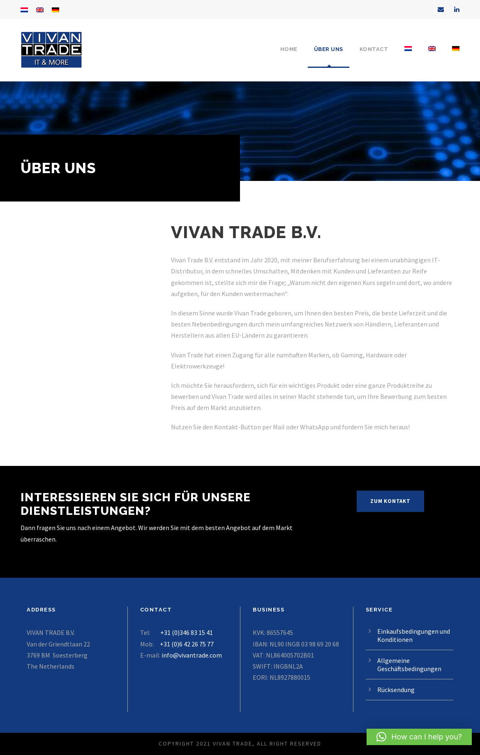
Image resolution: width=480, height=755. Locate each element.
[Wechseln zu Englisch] (432, 56)
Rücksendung (396, 690)
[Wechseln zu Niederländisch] (408, 56)
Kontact (374, 49)
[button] (419, 737)
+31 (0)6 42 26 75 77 (187, 644)
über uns (328, 49)
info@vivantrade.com (192, 655)
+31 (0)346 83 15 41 (186, 632)
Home (289, 49)
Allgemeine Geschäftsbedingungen (409, 664)
